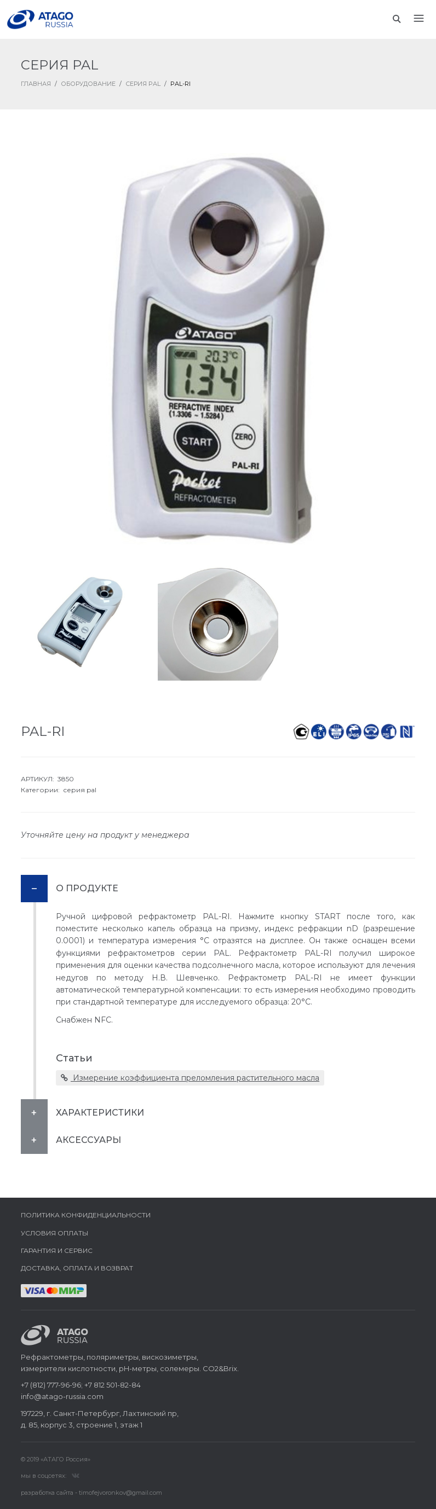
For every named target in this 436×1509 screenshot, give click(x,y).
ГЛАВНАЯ (36, 84)
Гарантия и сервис (57, 1250)
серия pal (79, 790)
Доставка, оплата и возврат (77, 1268)
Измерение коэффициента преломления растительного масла (190, 1078)
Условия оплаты (54, 1233)
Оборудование (88, 84)
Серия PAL (142, 84)
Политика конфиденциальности (86, 1215)
